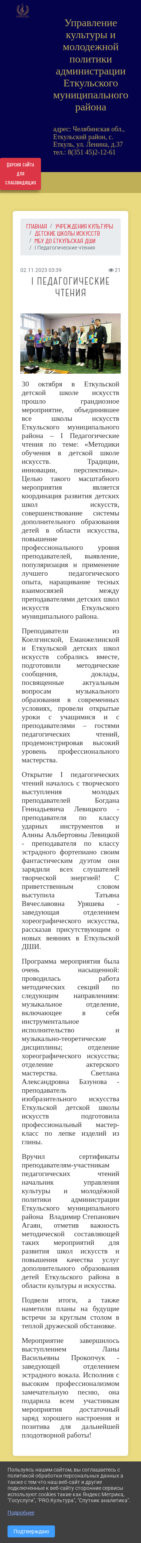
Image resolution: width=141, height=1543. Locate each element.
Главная (36, 226)
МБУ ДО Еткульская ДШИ (65, 241)
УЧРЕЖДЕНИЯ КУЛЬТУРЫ (84, 226)
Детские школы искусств (67, 233)
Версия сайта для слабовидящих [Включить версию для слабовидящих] (20, 174)
